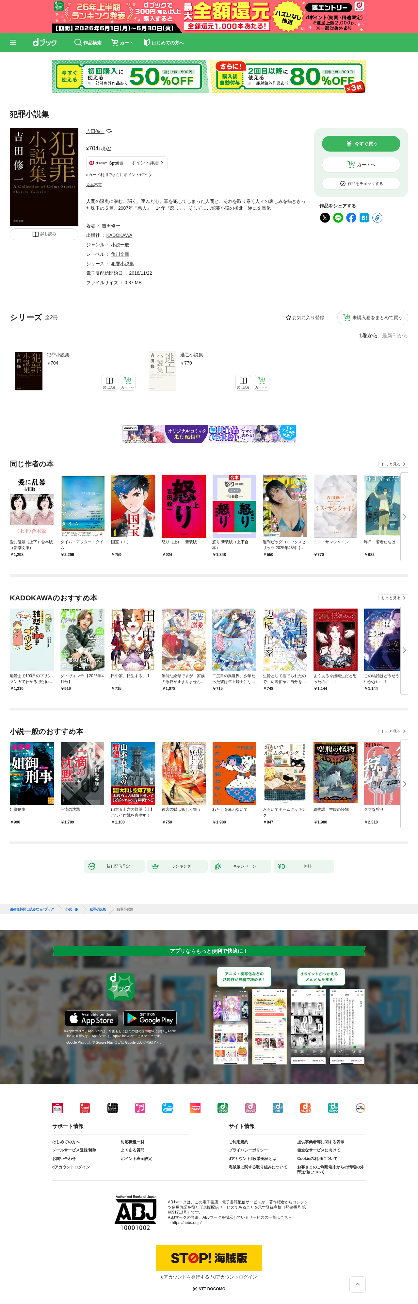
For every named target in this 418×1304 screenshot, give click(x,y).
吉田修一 (95, 131)
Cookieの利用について (317, 1158)
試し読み (48, 234)
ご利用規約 (238, 1142)
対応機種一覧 (132, 1142)
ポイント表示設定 (136, 1158)
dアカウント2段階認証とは (252, 1158)
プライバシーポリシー (248, 1150)
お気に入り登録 (308, 317)
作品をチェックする (365, 183)
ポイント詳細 (145, 162)
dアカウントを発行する (185, 1277)
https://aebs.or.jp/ (186, 1222)
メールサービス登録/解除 (74, 1150)
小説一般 (120, 244)
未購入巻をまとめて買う (377, 317)
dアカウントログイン (71, 1167)
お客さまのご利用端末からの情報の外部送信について (330, 1170)
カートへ (366, 164)
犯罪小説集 (58, 354)
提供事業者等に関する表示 (320, 1142)
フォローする (109, 131)
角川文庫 (120, 254)
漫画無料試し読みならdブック (32, 909)
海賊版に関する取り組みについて (258, 1167)
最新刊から (395, 335)
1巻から (368, 335)
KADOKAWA (119, 235)
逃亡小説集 (191, 354)
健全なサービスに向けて (318, 1150)
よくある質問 (132, 1150)
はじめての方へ (66, 1142)
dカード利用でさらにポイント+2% (116, 174)
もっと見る (391, 464)
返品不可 (94, 185)
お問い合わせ (64, 1158)
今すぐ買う (366, 143)
